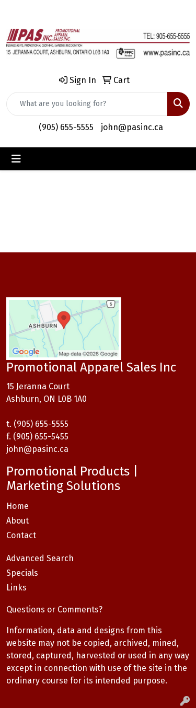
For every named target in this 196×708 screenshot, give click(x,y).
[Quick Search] (87, 104)
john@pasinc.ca (132, 127)
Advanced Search (40, 558)
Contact (21, 535)
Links (16, 588)
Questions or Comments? (54, 609)
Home (17, 506)
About (17, 521)
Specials (22, 573)
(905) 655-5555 (66, 127)
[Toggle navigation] (16, 159)
